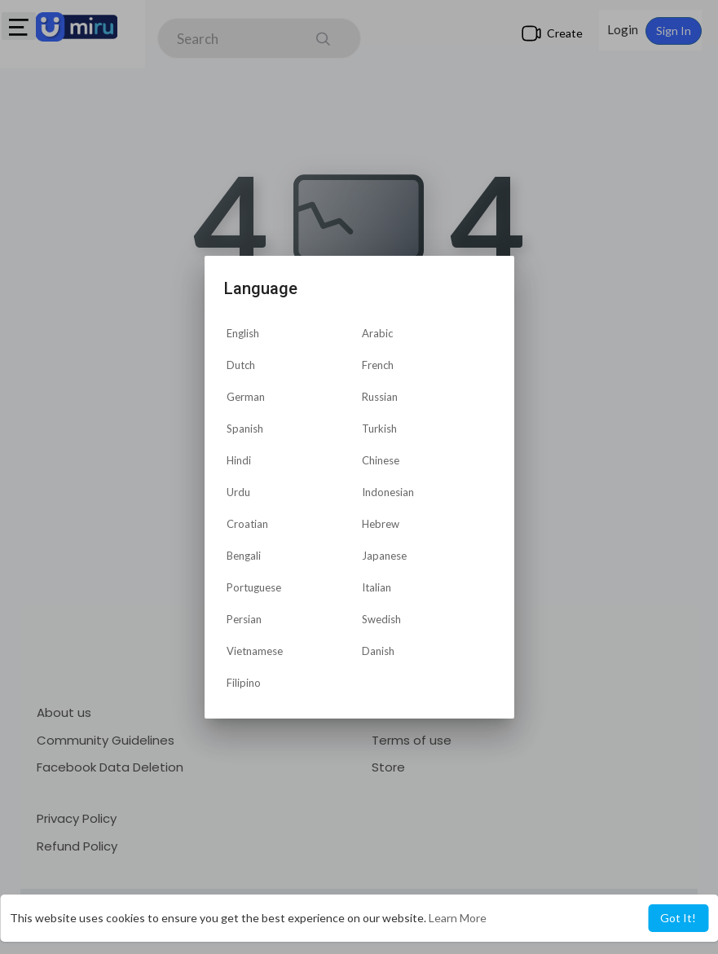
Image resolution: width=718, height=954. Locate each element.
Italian (376, 587)
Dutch (241, 364)
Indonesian (388, 492)
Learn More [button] (458, 918)
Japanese (384, 555)
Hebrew (380, 523)
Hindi (239, 460)
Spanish (245, 428)
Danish (378, 650)
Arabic (377, 333)
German (246, 396)
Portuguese (254, 587)
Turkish (379, 428)
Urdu (238, 492)
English (243, 333)
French (378, 364)
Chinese (380, 460)
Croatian (247, 523)
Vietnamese (255, 650)
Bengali (244, 555)
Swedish (381, 619)
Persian (244, 619)
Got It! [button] (678, 918)
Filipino (244, 682)
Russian (380, 396)
